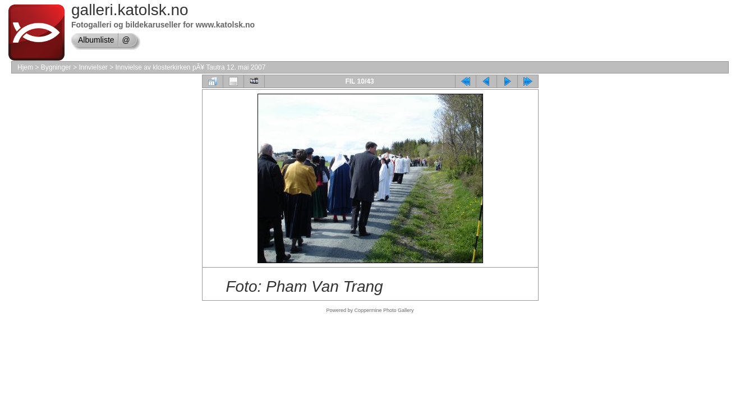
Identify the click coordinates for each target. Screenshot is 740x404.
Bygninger (56, 67)
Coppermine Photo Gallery (383, 310)
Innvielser (93, 67)
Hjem (25, 67)
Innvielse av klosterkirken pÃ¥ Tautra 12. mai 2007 (190, 67)
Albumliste (96, 39)
